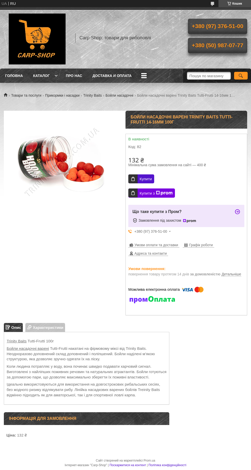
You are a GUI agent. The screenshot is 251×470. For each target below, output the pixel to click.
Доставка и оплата (112, 76)
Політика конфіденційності (167, 465)
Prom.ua (149, 460)
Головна (14, 76)
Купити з (156, 193)
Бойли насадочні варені (28, 348)
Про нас (74, 76)
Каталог (41, 76)
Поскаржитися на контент (128, 465)
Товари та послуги (26, 95)
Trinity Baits (92, 95)
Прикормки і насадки (62, 95)
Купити (146, 179)
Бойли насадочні (119, 95)
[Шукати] (241, 76)
